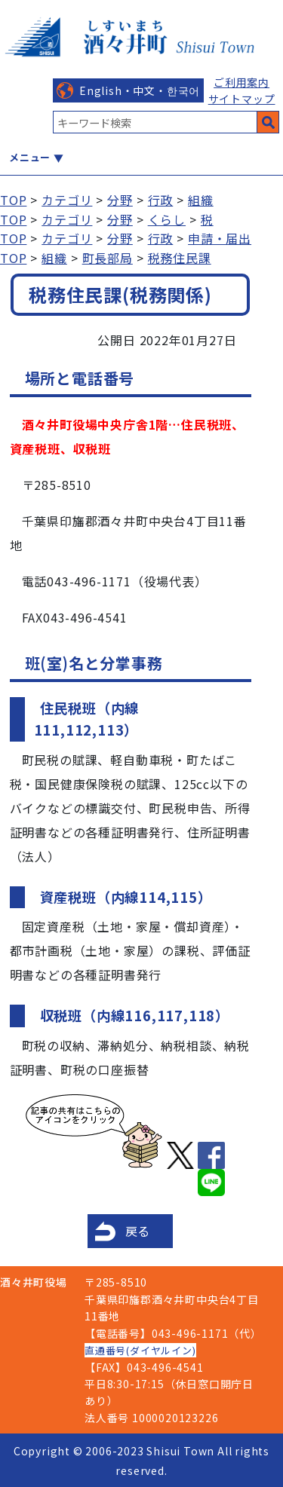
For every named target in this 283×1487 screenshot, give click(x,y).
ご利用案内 (241, 82)
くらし (167, 219)
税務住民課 (179, 258)
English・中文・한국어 (139, 90)
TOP (13, 200)
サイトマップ (241, 98)
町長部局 (107, 258)
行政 (161, 200)
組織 (201, 200)
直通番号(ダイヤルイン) (140, 1350)
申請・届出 (219, 238)
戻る (138, 1231)
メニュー (30, 157)
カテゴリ (67, 200)
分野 (120, 200)
